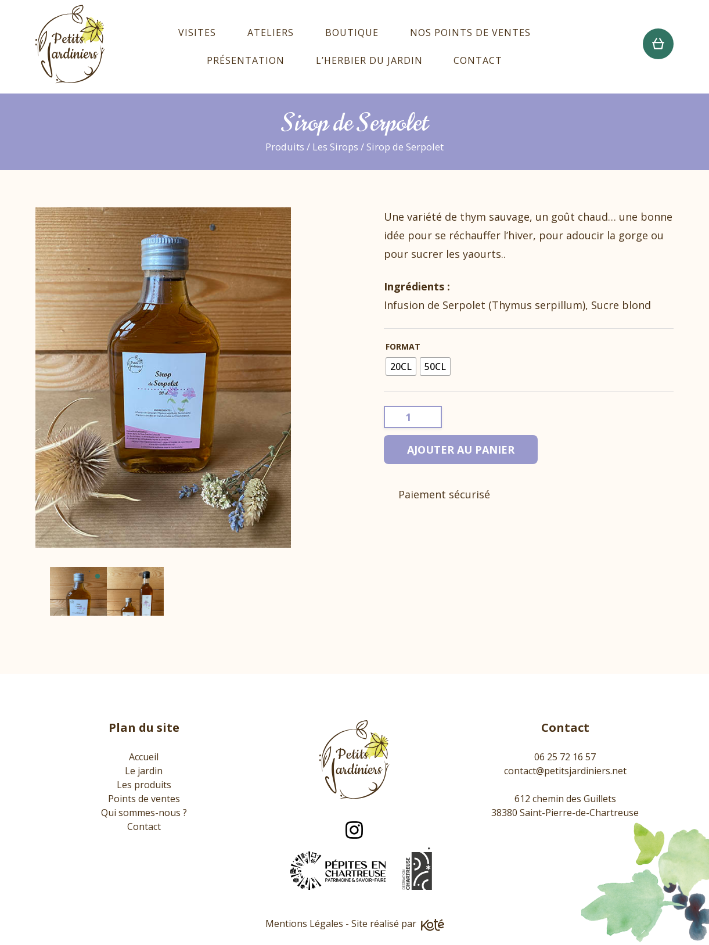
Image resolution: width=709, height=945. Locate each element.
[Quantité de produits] (413, 417)
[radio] (401, 366)
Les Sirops (335, 146)
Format (403, 346)
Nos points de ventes (470, 32)
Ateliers (270, 32)
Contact (478, 60)
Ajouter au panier (460, 450)
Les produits (144, 784)
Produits (284, 146)
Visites (197, 32)
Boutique (352, 32)
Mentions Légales (304, 923)
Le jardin (144, 770)
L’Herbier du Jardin (369, 60)
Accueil (144, 756)
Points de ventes (144, 798)
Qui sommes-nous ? (144, 812)
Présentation (246, 60)
